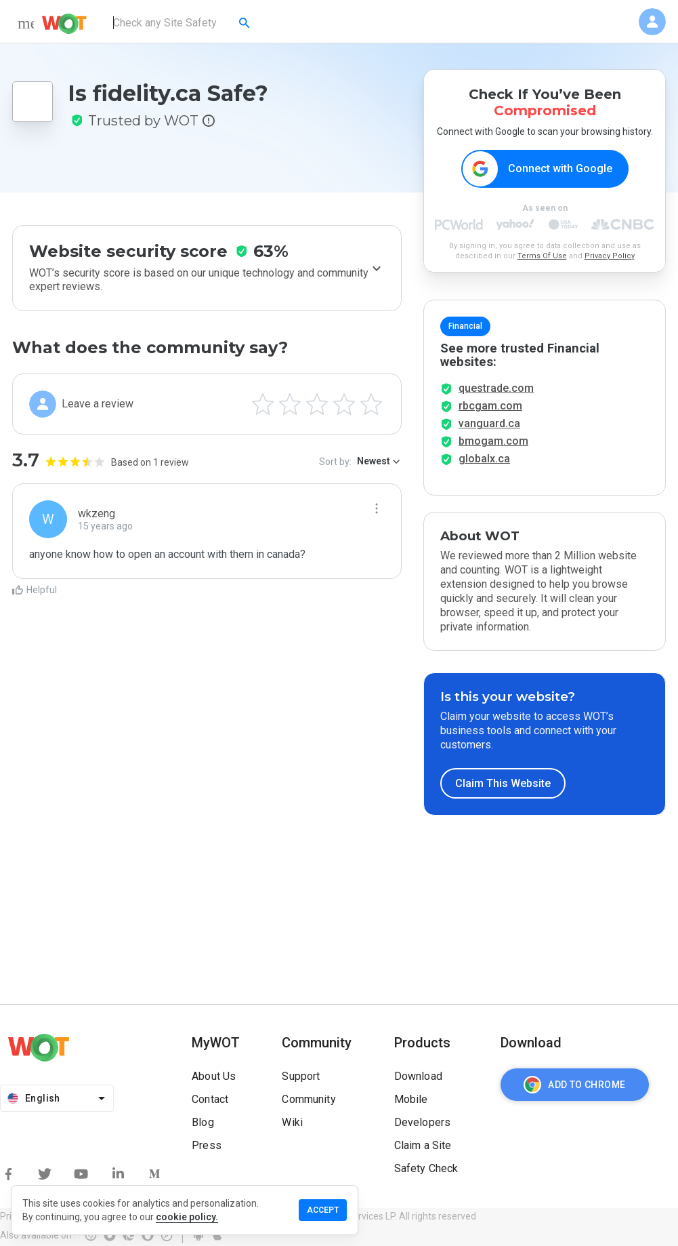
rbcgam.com (490, 405)
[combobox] (182, 23)
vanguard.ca (489, 423)
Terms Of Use (542, 256)
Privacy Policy (610, 256)
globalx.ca (484, 458)
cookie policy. (187, 1216)
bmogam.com (493, 441)
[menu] (25, 23)
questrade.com (496, 388)
